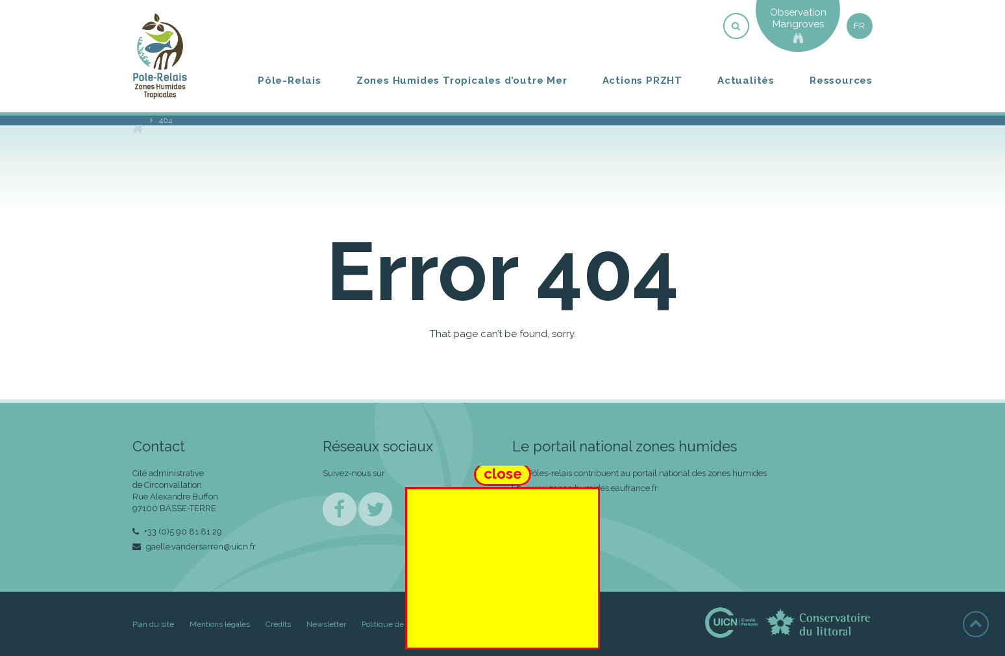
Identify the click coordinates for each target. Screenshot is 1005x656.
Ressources (841, 80)
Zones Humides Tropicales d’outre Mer (461, 80)
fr (859, 26)
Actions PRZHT (642, 80)
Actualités (746, 80)
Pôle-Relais (289, 80)
